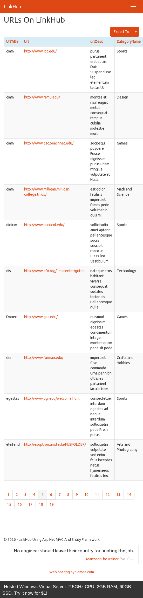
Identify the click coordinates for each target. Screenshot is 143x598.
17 (30, 504)
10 (86, 494)
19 (52, 504)
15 (9, 504)
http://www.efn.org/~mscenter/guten (54, 271)
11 (97, 494)
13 (118, 494)
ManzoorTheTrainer (102, 559)
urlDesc (96, 42)
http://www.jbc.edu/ (40, 51)
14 (129, 494)
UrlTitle (12, 42)
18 (41, 504)
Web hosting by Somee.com (71, 572)
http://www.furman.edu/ (43, 358)
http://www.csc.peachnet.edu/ (48, 143)
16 (20, 504)
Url (26, 42)
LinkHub (12, 6)
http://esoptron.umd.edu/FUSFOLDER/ (55, 444)
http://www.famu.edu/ (42, 97)
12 (108, 494)
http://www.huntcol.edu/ (44, 225)
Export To (121, 32)
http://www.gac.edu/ (41, 317)
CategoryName (129, 42)
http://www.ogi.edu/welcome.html (52, 398)
